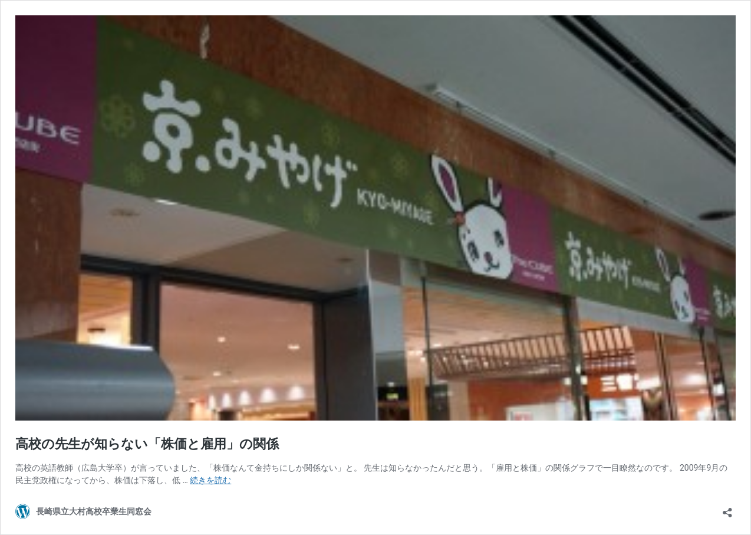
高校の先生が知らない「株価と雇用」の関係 (147, 443)
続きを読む (210, 480)
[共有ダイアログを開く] (727, 509)
